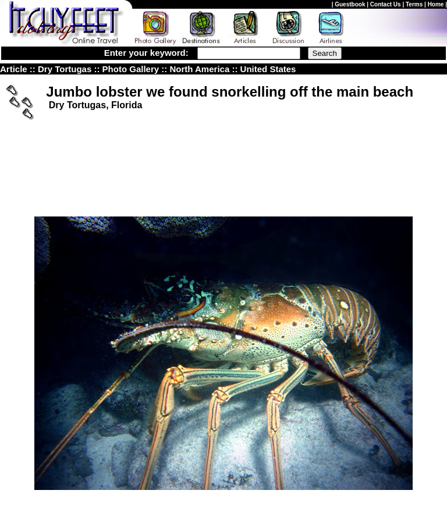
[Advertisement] (223, 146)
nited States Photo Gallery (323, 69)
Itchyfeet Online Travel (100, 480)
